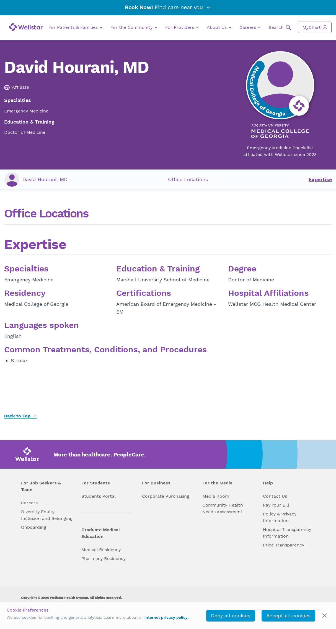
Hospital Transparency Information (287, 533)
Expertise (320, 179)
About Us (219, 27)
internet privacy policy (166, 617)
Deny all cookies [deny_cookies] (230, 615)
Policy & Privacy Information (279, 517)
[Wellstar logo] (26, 27)
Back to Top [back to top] (20, 416)
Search (280, 27)
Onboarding (33, 527)
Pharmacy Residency (103, 558)
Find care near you (168, 7)
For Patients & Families (75, 27)
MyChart (315, 27)
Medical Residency (101, 549)
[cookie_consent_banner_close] (324, 615)
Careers (250, 27)
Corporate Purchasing (165, 496)
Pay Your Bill (276, 505)
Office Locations (188, 179)
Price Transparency (283, 545)
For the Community (133, 27)
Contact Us (275, 496)
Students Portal (98, 496)
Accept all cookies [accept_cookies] (288, 615)
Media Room (215, 496)
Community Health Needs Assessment (222, 508)
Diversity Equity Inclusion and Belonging (47, 515)
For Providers (182, 27)
